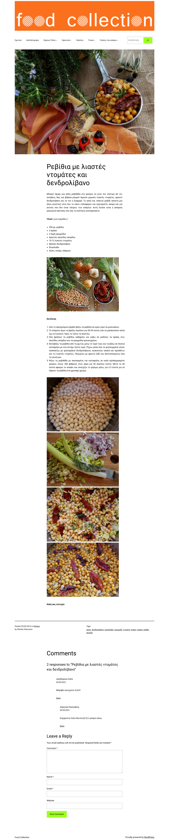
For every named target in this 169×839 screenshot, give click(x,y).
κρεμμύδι (118, 630)
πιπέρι (133, 630)
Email (50, 788)
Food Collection (22, 837)
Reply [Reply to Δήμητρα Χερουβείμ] (62, 726)
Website (50, 800)
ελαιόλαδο (109, 630)
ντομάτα (126, 630)
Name (50, 777)
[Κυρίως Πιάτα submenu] (56, 40)
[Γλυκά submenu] (94, 40)
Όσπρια (36, 626)
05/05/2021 (61, 682)
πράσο (140, 630)
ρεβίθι (146, 630)
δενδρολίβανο (98, 630)
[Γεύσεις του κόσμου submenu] (117, 40)
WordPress (149, 837)
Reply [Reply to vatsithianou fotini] (58, 698)
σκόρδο (89, 633)
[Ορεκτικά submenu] (71, 40)
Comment (52, 748)
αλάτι (88, 630)
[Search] (147, 40)
